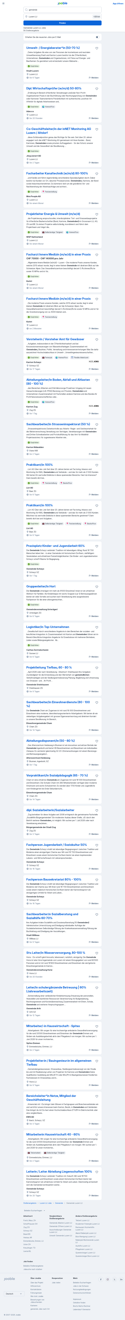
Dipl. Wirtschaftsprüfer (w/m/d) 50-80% (53, 88)
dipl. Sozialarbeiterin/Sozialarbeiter (50, 810)
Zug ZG (26, 1227)
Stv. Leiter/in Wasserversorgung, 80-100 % (55, 952)
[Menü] (3, 3)
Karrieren (34, 1305)
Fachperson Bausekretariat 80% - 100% (53, 879)
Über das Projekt (37, 1283)
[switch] (98, 37)
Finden (62, 23)
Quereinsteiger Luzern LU (85, 1253)
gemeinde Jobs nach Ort (40, 1309)
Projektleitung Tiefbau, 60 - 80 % (49, 667)
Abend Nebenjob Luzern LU (86, 1233)
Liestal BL (27, 1251)
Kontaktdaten (36, 1289)
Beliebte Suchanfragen (35, 1210)
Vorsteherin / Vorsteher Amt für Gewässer (55, 339)
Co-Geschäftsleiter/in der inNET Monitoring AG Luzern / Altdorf (58, 131)
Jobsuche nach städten (32, 1269)
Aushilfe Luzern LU (83, 1246)
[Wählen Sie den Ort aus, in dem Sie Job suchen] (62, 17)
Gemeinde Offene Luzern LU (60, 1226)
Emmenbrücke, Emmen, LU (33, 1241)
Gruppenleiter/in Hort (41, 586)
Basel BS (26, 1234)
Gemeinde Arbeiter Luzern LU (60, 1223)
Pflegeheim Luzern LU (84, 1249)
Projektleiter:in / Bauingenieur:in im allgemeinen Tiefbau (58, 1062)
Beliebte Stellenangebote (33, 1266)
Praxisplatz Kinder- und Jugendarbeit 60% (55, 546)
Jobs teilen (56, 1283)
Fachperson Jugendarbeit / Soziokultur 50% (56, 845)
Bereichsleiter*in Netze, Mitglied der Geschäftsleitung (51, 1098)
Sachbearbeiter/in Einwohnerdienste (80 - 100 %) (58, 704)
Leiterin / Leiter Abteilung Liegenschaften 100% (59, 1171)
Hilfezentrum (36, 1286)
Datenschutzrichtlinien (82, 1293)
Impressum (77, 1299)
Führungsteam (36, 1293)
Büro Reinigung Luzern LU (85, 1236)
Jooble (18, 1315)
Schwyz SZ (27, 1231)
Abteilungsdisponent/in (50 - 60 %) (50, 740)
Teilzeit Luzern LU (82, 1220)
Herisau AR (27, 1237)
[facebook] (100, 1279)
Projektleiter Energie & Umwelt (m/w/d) (53, 214)
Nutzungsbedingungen (82, 1289)
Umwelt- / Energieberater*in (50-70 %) (53, 48)
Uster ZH (27, 1244)
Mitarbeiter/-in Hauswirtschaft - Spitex (53, 1026)
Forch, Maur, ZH (29, 1220)
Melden (94, 77)
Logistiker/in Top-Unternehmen (47, 627)
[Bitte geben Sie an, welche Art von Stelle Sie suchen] (62, 10)
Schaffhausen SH (30, 1224)
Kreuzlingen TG (29, 1248)
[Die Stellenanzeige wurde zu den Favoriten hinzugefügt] (96, 48)
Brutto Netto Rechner (81, 1306)
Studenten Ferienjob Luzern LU (88, 1224)
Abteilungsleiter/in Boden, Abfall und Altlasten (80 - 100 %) (58, 381)
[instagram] (107, 1279)
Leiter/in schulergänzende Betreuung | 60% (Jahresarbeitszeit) (56, 989)
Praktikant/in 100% (39, 465)
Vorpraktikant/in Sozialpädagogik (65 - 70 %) (57, 775)
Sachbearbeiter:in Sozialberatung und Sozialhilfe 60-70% (52, 916)
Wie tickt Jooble (37, 1296)
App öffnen (118, 3)
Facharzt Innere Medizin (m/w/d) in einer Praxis (58, 254)
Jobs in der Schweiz (81, 1286)
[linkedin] (121, 1279)
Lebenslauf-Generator (81, 1309)
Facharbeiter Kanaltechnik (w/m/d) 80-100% (57, 173)
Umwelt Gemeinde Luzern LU (60, 1236)
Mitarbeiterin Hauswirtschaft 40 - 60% (53, 1134)
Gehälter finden (79, 1303)
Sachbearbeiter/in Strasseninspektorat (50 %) (58, 424)
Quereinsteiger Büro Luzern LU (87, 1256)
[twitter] (114, 1279)
